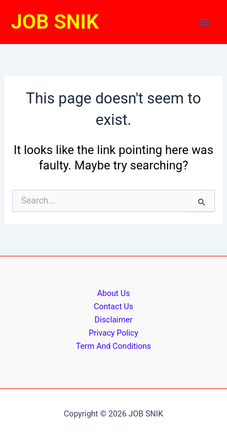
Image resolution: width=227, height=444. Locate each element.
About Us (113, 293)
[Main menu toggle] (204, 22)
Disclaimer (114, 320)
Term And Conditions (113, 346)
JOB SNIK (55, 22)
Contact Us (113, 306)
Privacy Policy (113, 333)
